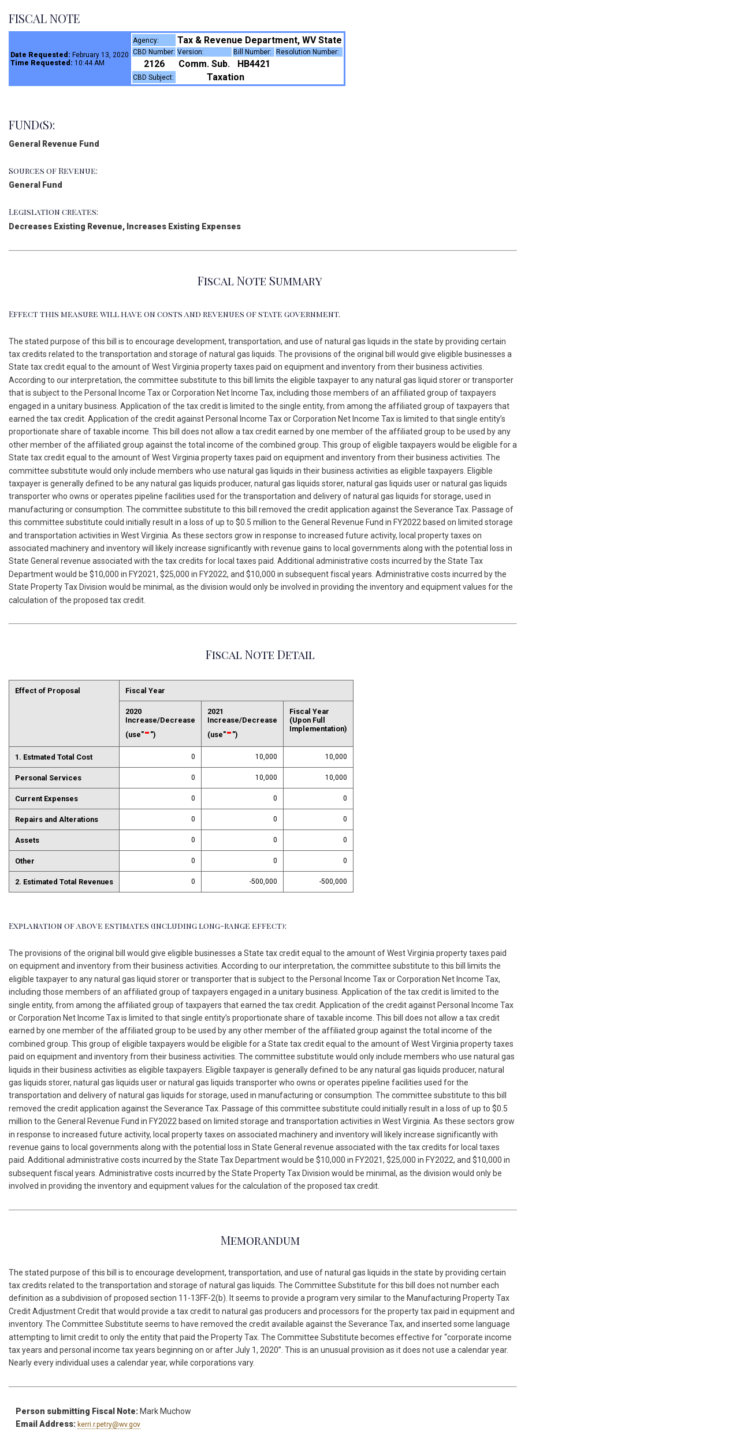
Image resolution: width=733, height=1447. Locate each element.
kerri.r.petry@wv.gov (108, 1424)
